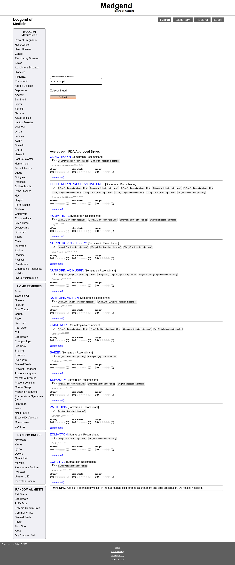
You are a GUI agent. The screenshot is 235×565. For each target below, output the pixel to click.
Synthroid (20, 99)
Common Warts (24, 512)
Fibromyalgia (22, 204)
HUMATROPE (60, 215)
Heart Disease (23, 49)
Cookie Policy (117, 551)
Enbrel (18, 149)
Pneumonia (21, 81)
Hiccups (19, 304)
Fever (18, 318)
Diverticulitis (22, 227)
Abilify (18, 140)
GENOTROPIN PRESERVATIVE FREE (77, 184)
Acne (18, 291)
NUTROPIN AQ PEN (64, 297)
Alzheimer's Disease (26, 67)
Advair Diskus (23, 117)
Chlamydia (21, 214)
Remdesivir (21, 264)
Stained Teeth (23, 364)
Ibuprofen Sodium (25, 481)
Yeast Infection (23, 168)
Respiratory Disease (26, 58)
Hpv (17, 195)
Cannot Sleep (23, 387)
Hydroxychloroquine (26, 278)
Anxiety (19, 95)
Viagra (18, 236)
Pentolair (20, 472)
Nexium (19, 113)
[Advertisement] (129, 44)
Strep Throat (22, 223)
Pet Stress (21, 494)
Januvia (19, 136)
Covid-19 (20, 426)
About (117, 547)
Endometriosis (23, 218)
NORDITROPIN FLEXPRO (68, 243)
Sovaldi (19, 145)
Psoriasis (20, 181)
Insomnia (20, 355)
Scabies (19, 209)
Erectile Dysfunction (26, 417)
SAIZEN (55, 352)
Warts (18, 408)
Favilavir (20, 259)
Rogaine (20, 255)
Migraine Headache (26, 391)
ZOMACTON (59, 434)
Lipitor (18, 104)
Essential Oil (22, 295)
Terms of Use (117, 559)
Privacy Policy (117, 555)
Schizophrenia (23, 186)
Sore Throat (22, 309)
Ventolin (19, 108)
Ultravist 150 (22, 476)
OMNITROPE (59, 325)
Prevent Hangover (25, 373)
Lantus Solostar (24, 122)
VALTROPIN (58, 407)
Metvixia (19, 462)
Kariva (18, 444)
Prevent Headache (26, 369)
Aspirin (19, 250)
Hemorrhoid (22, 163)
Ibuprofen (20, 246)
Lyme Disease (23, 191)
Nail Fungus (22, 413)
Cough (19, 314)
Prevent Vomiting (25, 382)
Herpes (19, 200)
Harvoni (19, 154)
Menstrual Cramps (25, 378)
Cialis (18, 241)
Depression (21, 90)
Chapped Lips (23, 341)
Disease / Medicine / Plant (62, 76)
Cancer (19, 53)
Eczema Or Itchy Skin (27, 508)
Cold (17, 332)
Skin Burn (20, 323)
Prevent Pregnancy (26, 40)
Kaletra (19, 273)
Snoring (19, 350)
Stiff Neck (20, 346)
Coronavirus (22, 422)
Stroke (18, 63)
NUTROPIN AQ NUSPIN (67, 270)
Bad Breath (21, 337)
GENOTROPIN (60, 156)
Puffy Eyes (21, 359)
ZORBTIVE (58, 461)
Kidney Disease (24, 85)
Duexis (19, 453)
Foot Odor (21, 327)
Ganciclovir (21, 458)
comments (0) (57, 177)
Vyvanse (20, 127)
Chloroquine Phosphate (28, 268)
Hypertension (22, 44)
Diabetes (20, 72)
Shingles (20, 177)
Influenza (20, 76)
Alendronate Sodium (27, 467)
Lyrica (18, 131)
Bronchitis (20, 232)
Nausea (19, 300)
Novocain (20, 440)
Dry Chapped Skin (25, 535)
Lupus (18, 172)
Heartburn (20, 403)
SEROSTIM (58, 379)
